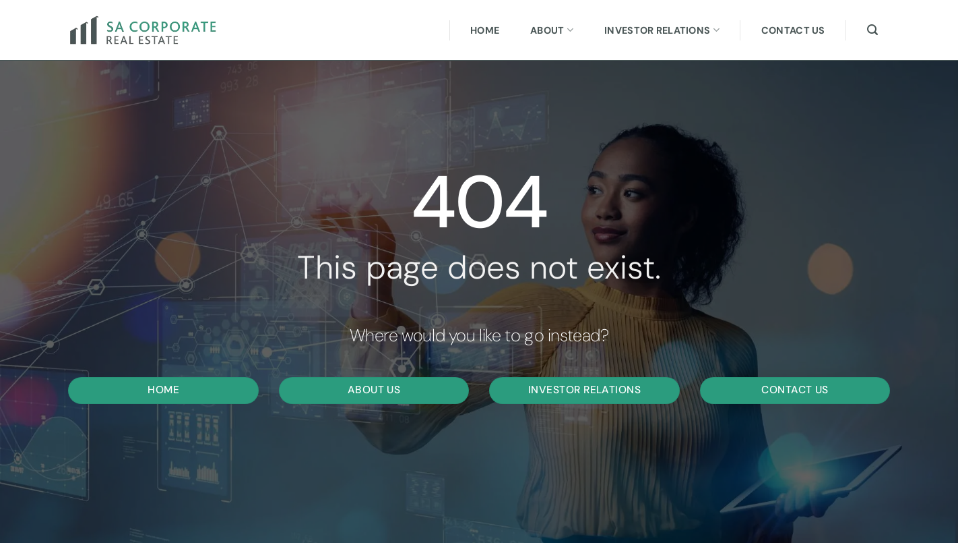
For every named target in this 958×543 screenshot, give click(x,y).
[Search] (872, 30)
